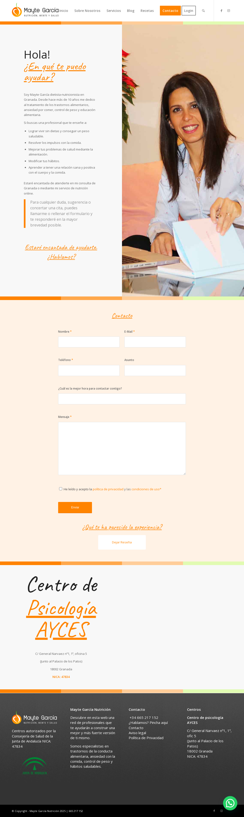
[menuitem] (63, 10)
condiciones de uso (146, 489)
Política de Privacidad (146, 737)
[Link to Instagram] (228, 10)
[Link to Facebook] (221, 10)
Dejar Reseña (122, 542)
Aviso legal (137, 732)
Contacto (136, 727)
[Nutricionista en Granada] (35, 10)
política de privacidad (107, 489)
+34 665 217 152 (144, 717)
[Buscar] (203, 10)
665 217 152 (76, 811)
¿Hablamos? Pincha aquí (148, 722)
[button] (230, 803)
